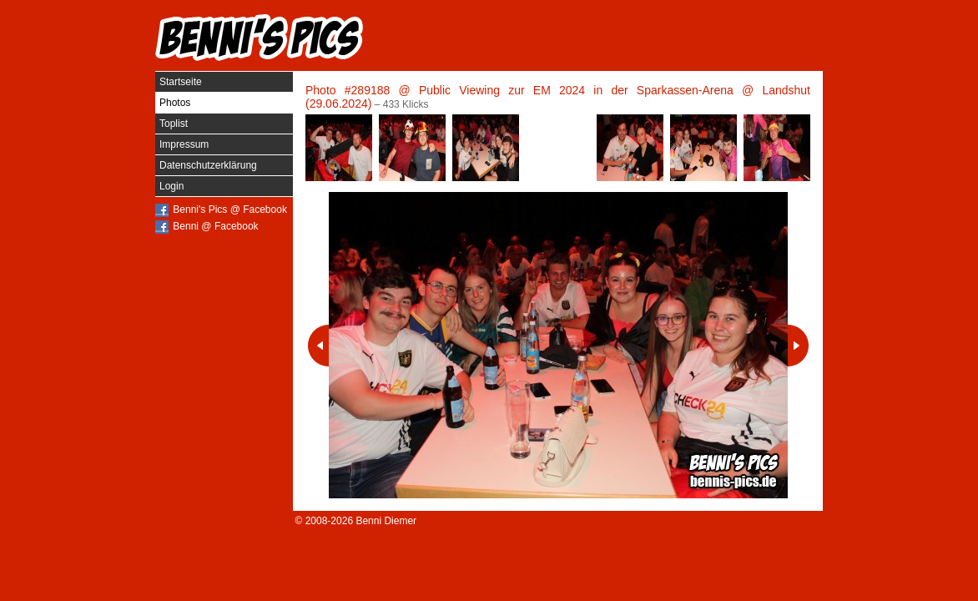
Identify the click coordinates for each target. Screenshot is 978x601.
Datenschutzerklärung (208, 165)
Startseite (180, 82)
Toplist (173, 123)
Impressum (184, 144)
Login (171, 186)
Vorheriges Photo (318, 345)
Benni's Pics (259, 38)
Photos (174, 103)
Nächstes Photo (798, 345)
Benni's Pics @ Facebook (230, 209)
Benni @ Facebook (215, 226)
